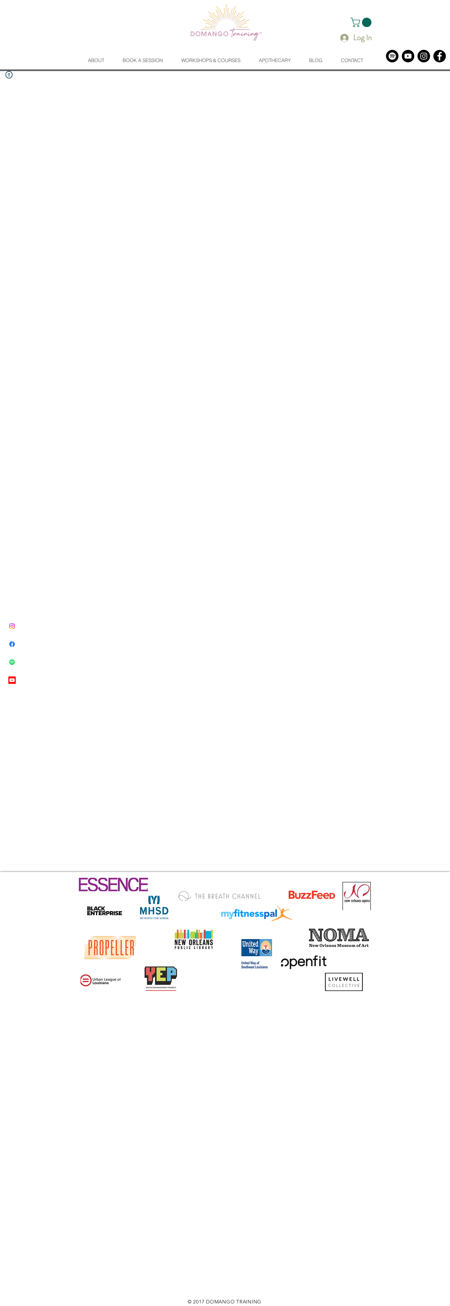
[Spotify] (392, 56)
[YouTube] (408, 56)
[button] (362, 22)
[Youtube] (12, 680)
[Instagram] (423, 56)
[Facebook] (439, 56)
